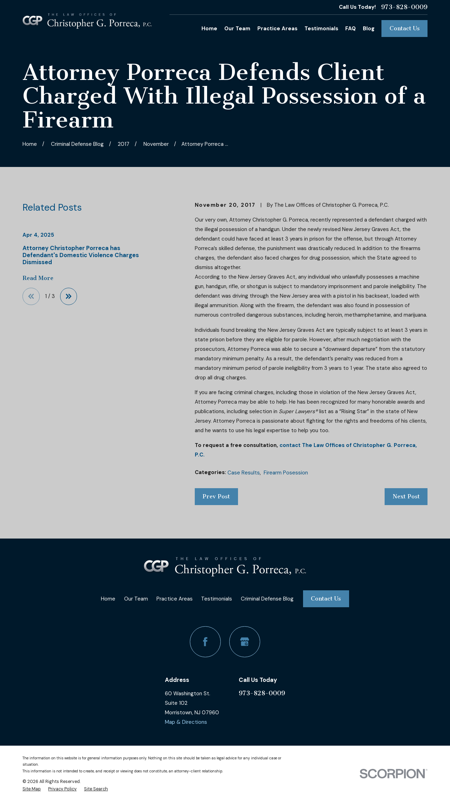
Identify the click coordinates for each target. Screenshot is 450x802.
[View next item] (68, 296)
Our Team (136, 598)
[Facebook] (205, 641)
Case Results (243, 472)
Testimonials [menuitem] (321, 28)
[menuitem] (31, 788)
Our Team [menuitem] (237, 28)
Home (108, 598)
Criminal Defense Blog (267, 598)
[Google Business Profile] (244, 641)
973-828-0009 (404, 7)
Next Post (406, 496)
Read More (37, 278)
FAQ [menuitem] (350, 28)
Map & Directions (186, 722)
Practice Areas (174, 598)
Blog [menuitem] (368, 28)
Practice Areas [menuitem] (277, 28)
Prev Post (216, 496)
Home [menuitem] (209, 28)
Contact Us (405, 28)
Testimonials (216, 598)
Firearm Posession (286, 472)
